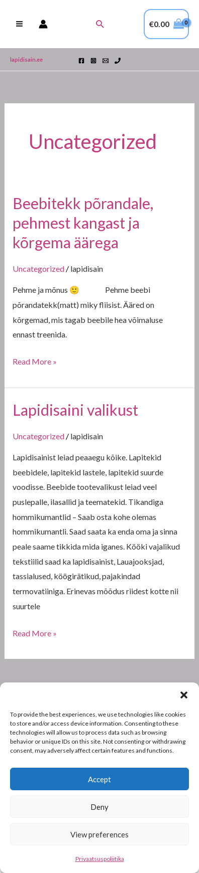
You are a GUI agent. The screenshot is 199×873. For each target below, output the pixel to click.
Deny (99, 806)
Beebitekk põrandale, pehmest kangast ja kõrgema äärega (83, 222)
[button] (184, 695)
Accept (99, 779)
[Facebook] (81, 61)
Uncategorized (38, 268)
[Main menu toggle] (19, 24)
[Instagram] (93, 61)
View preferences (99, 834)
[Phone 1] (118, 61)
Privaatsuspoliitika (99, 858)
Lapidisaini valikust (75, 410)
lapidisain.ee (26, 59)
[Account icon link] (43, 24)
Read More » (35, 360)
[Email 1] (106, 61)
